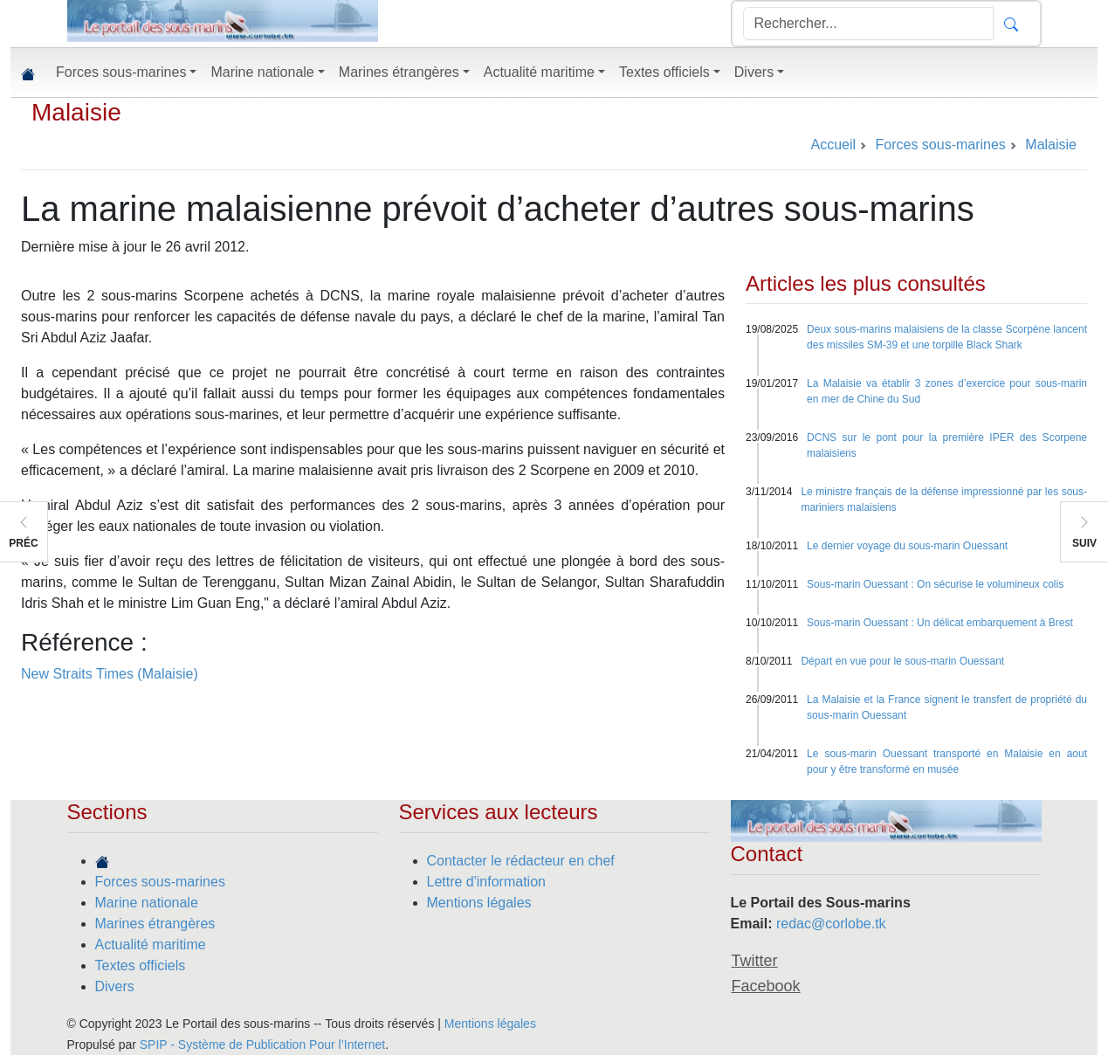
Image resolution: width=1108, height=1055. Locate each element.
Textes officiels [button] (664, 72)
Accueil (833, 144)
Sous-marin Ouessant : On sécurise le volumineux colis (935, 584)
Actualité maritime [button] (539, 72)
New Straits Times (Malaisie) (109, 673)
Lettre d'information (486, 881)
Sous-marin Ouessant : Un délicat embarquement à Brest (940, 623)
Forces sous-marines (160, 881)
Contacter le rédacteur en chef (521, 860)
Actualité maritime (150, 944)
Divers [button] (754, 72)
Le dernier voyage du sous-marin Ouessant (907, 546)
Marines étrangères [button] (399, 72)
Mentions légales (479, 902)
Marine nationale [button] (261, 72)
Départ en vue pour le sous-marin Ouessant (902, 661)
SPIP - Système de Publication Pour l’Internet (262, 1045)
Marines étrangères (155, 923)
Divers (114, 986)
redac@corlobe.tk (831, 923)
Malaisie (76, 112)
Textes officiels (140, 965)
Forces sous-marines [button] (121, 72)
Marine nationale (146, 902)
